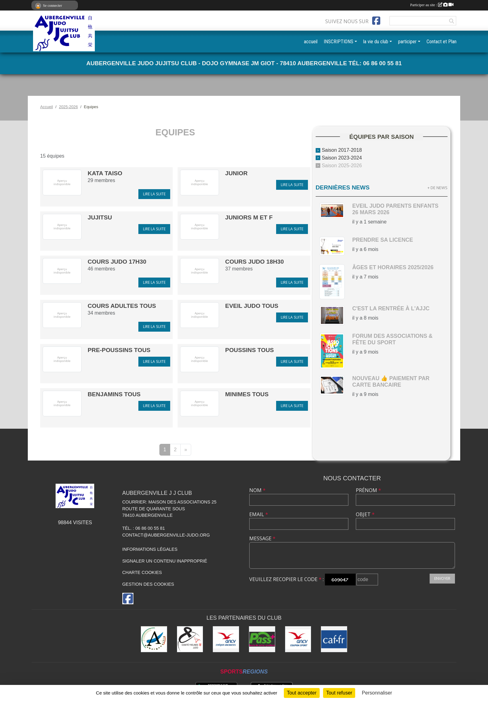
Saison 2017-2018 (342, 150)
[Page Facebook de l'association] (376, 20)
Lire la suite (154, 194)
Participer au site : (431, 5)
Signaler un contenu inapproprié (164, 561)
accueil (311, 42)
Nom (257, 490)
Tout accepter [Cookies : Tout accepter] (302, 692)
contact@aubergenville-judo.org (166, 535)
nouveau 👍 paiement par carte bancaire (390, 381)
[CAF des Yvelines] (334, 639)
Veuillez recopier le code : (286, 579)
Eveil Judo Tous (251, 306)
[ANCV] (226, 639)
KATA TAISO (105, 173)
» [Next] (185, 449)
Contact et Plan (441, 42)
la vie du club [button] (375, 42)
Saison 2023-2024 (342, 157)
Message (262, 538)
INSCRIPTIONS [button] (338, 42)
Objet (365, 514)
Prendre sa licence (382, 240)
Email (258, 514)
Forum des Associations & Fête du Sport (392, 339)
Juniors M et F (249, 217)
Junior (236, 173)
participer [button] (407, 42)
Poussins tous (249, 350)
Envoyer (442, 578)
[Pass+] (262, 639)
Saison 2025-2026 (342, 165)
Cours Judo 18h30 (254, 261)
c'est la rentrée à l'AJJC (390, 308)
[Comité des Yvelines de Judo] (190, 639)
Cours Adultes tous (122, 306)
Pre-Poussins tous (119, 350)
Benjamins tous (114, 394)
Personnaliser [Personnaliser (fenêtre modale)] (377, 692)
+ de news (437, 187)
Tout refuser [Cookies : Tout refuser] (339, 692)
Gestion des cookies (148, 584)
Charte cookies (142, 572)
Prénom (368, 490)
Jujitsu (100, 217)
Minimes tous (246, 394)
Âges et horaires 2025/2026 (392, 267)
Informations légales (150, 549)
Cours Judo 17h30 (117, 261)
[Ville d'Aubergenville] (154, 639)
